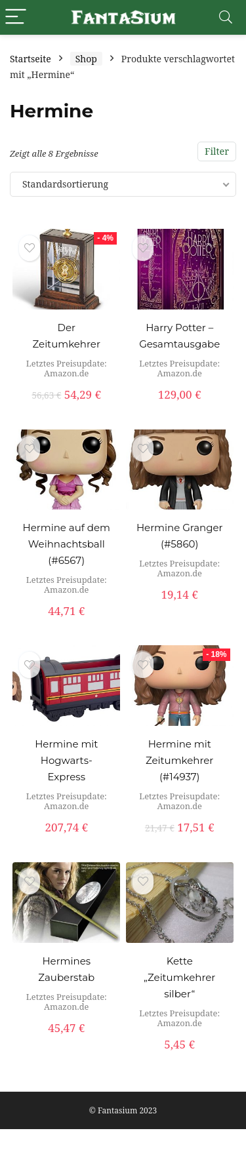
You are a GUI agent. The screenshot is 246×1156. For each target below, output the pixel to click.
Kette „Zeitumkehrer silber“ (179, 977)
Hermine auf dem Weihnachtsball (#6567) (66, 544)
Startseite (30, 58)
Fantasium (117, 1110)
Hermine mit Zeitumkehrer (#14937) (179, 760)
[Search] (225, 17)
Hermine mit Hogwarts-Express (66, 760)
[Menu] (15, 17)
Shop (86, 58)
